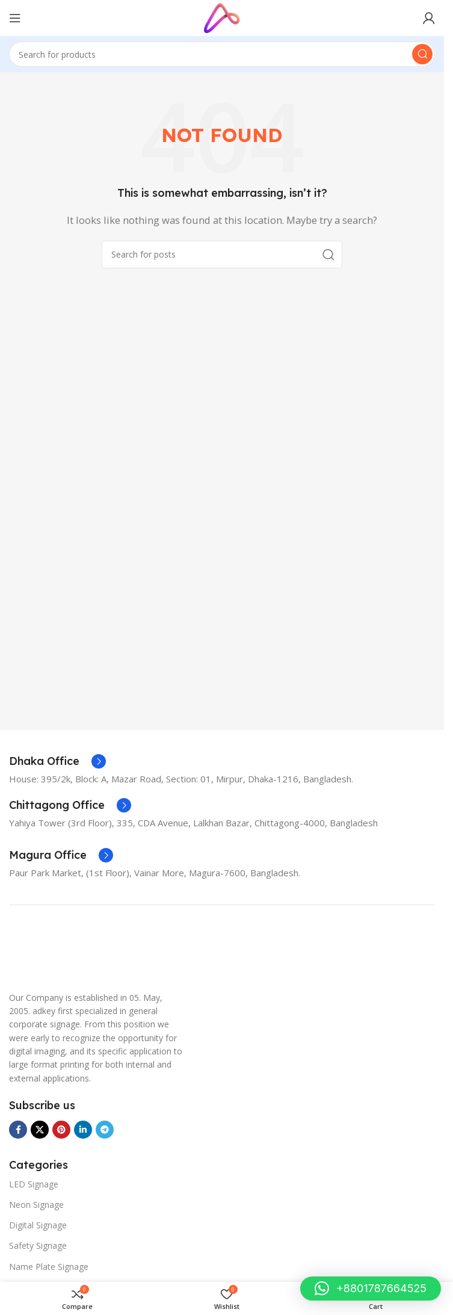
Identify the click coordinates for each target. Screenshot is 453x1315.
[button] (370, 1288)
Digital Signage (38, 1225)
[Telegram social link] (105, 1130)
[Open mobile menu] (15, 18)
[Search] (222, 54)
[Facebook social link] (18, 1130)
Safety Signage (38, 1245)
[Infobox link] (57, 761)
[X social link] (40, 1130)
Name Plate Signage (48, 1266)
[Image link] (39, 953)
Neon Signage (36, 1204)
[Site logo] (222, 17)
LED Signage (33, 1184)
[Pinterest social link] (61, 1130)
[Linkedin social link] (83, 1130)
